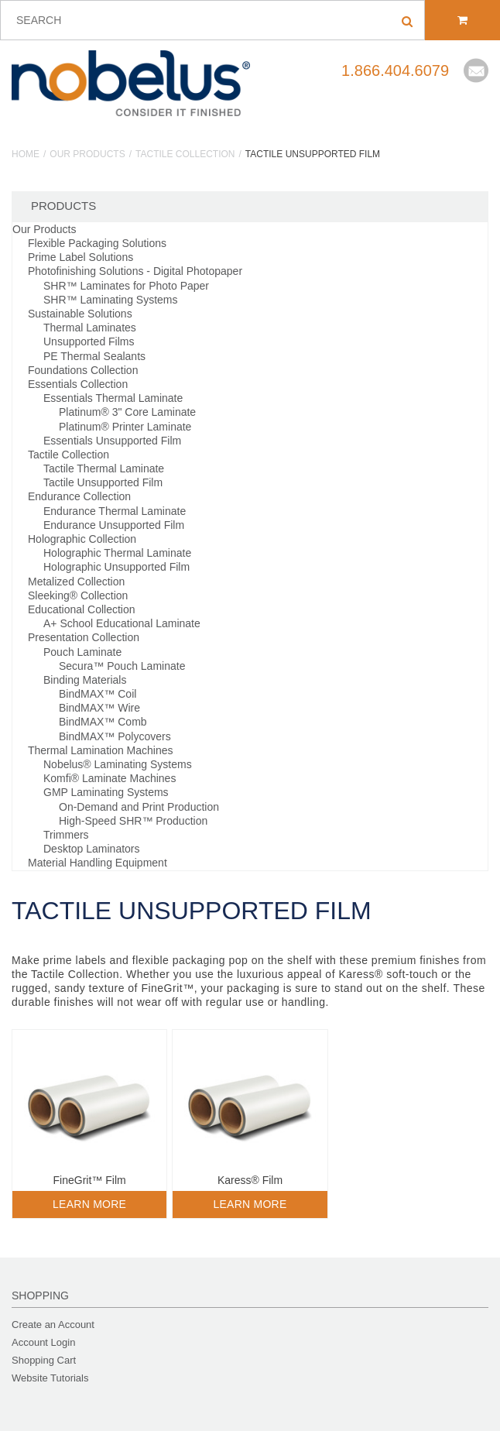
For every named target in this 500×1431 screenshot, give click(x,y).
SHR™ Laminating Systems (110, 299)
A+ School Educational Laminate (121, 623)
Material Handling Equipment (97, 862)
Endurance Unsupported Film (113, 525)
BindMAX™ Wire (99, 708)
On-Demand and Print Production (139, 807)
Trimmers (66, 835)
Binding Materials (84, 680)
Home (25, 154)
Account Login (43, 1342)
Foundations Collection (83, 370)
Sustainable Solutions (80, 313)
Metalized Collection (76, 581)
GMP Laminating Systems (106, 792)
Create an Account (53, 1324)
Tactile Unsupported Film (103, 482)
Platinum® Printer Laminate (125, 426)
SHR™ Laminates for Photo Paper (126, 286)
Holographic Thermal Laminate (117, 553)
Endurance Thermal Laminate (114, 511)
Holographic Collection (82, 539)
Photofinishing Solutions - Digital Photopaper (135, 271)
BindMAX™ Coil (97, 694)
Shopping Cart (44, 1360)
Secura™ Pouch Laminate (122, 666)
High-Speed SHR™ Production (133, 821)
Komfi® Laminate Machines (109, 778)
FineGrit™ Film (89, 1180)
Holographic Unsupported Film (116, 567)
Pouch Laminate (82, 652)
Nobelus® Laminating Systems (117, 764)
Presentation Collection (83, 637)
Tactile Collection (185, 154)
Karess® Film (250, 1180)
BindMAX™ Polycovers (115, 736)
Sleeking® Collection (78, 595)
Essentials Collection (78, 384)
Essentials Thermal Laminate (113, 398)
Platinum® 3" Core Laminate (127, 412)
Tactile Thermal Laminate (103, 468)
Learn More (89, 1204)
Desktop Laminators (91, 848)
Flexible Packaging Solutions (97, 243)
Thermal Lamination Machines (100, 750)
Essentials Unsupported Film (112, 440)
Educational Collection (81, 609)
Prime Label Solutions (80, 257)
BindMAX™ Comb (103, 722)
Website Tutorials (50, 1378)
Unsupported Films (89, 341)
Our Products (87, 154)
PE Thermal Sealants (94, 356)
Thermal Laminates (89, 327)
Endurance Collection (79, 496)
